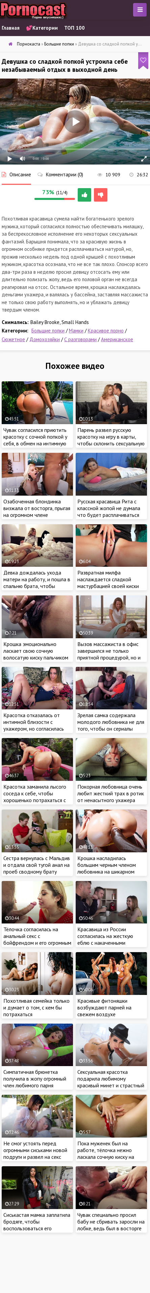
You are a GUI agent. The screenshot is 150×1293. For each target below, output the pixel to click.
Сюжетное (13, 339)
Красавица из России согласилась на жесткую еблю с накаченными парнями (105, 939)
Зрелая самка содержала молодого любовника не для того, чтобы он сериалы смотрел (110, 725)
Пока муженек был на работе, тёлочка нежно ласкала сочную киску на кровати (105, 1153)
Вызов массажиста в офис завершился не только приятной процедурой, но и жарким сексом (109, 654)
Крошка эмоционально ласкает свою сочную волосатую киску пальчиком (35, 651)
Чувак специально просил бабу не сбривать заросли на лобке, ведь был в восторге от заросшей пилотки (111, 1224)
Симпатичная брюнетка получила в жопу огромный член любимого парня (34, 1078)
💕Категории (42, 28)
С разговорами (80, 339)
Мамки (76, 330)
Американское (117, 339)
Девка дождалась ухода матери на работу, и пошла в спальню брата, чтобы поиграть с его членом (36, 582)
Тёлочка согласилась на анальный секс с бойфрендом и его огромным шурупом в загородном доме (37, 939)
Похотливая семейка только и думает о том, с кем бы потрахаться (36, 1007)
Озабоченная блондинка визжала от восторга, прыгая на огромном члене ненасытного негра (36, 511)
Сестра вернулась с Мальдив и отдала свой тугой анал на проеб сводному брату (36, 865)
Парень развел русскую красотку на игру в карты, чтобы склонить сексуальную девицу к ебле (111, 440)
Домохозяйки (44, 339)
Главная (11, 28)
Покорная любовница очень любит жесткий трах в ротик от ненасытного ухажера (110, 793)
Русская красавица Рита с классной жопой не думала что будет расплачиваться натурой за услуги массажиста (108, 515)
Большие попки (48, 330)
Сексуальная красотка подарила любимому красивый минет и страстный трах (110, 1081)
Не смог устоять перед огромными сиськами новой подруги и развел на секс (35, 1150)
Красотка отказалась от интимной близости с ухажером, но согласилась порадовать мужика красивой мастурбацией (33, 728)
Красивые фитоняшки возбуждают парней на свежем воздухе (104, 1007)
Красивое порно (106, 330)
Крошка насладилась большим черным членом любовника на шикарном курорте (106, 868)
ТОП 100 (74, 28)
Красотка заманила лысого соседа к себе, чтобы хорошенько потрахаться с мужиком (34, 796)
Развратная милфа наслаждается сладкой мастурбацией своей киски (108, 579)
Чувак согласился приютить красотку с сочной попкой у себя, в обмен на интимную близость (35, 440)
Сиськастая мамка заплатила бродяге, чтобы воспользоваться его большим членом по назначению (36, 1228)
